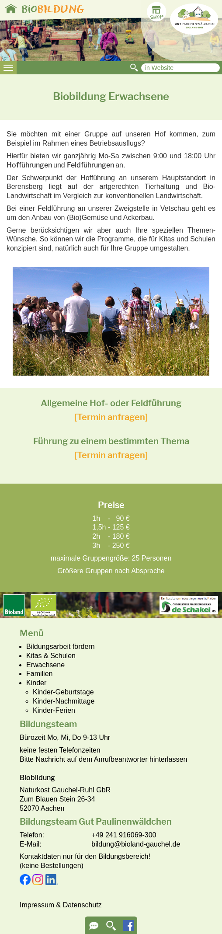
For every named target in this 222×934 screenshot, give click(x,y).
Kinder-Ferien (54, 710)
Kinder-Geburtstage (63, 692)
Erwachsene (45, 665)
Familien (39, 673)
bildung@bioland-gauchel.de (135, 844)
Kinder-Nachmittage (63, 701)
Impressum (37, 905)
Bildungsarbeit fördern (60, 646)
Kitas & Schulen (51, 655)
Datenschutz (82, 905)
